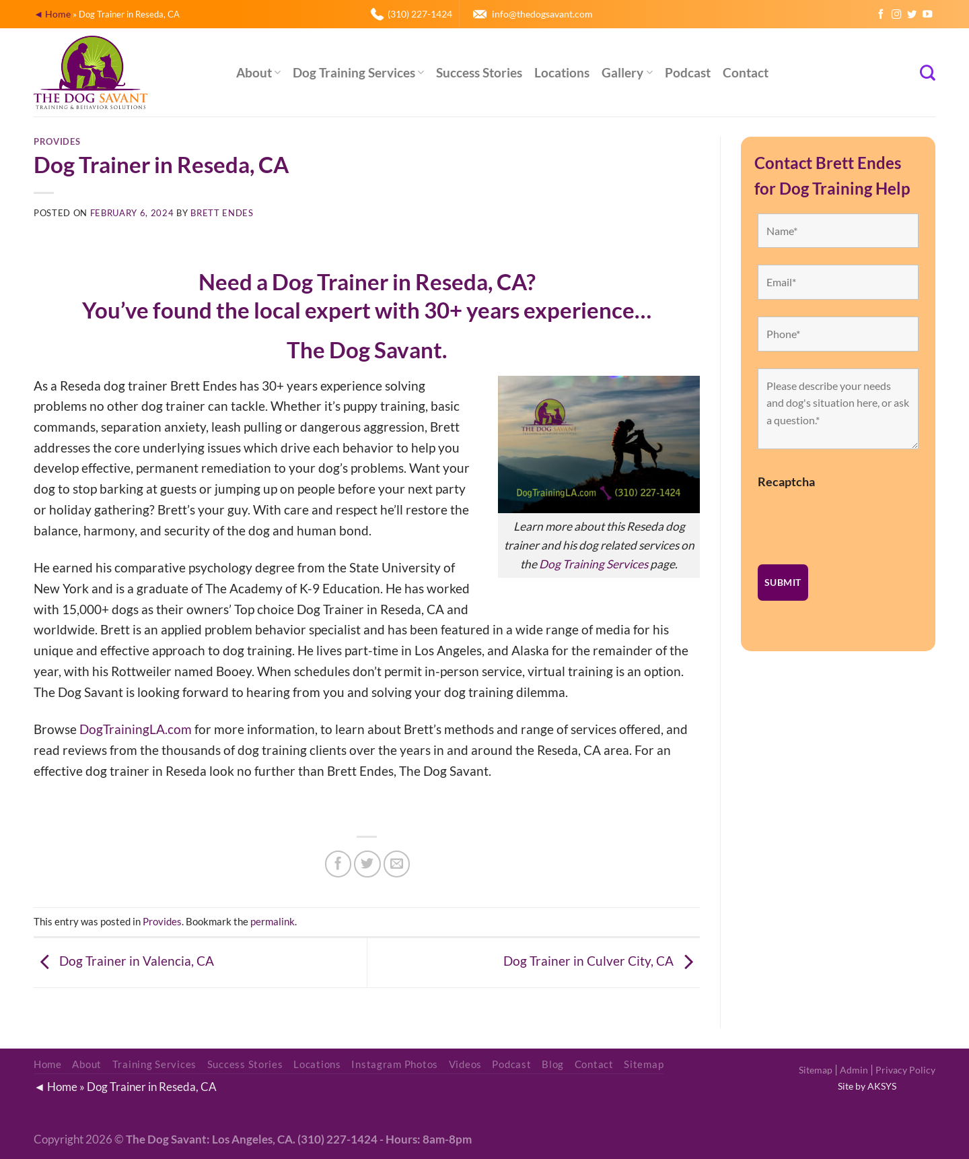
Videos (465, 1064)
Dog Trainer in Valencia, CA (124, 960)
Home (48, 1064)
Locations (561, 72)
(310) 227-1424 (420, 14)
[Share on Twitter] (367, 864)
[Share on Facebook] (338, 864)
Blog (553, 1064)
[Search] (927, 73)
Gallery (627, 72)
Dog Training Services (358, 72)
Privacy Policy (905, 1069)
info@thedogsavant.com (542, 14)
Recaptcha (786, 481)
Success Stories (479, 72)
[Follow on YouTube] (927, 14)
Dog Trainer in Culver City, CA (601, 960)
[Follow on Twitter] (912, 14)
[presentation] (860, 521)
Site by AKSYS (867, 1086)
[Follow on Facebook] (881, 14)
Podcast (688, 72)
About (258, 72)
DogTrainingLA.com (135, 729)
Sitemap (815, 1069)
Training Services (154, 1064)
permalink (272, 921)
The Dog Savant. (367, 350)
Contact (745, 72)
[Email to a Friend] (397, 864)
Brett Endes (221, 212)
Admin (854, 1069)
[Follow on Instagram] (896, 14)
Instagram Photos (394, 1064)
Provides (57, 141)
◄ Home (52, 14)
